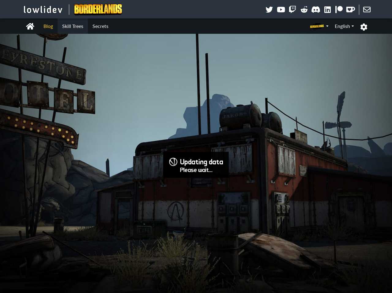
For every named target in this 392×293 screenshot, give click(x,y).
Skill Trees (72, 26)
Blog (48, 26)
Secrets (100, 26)
